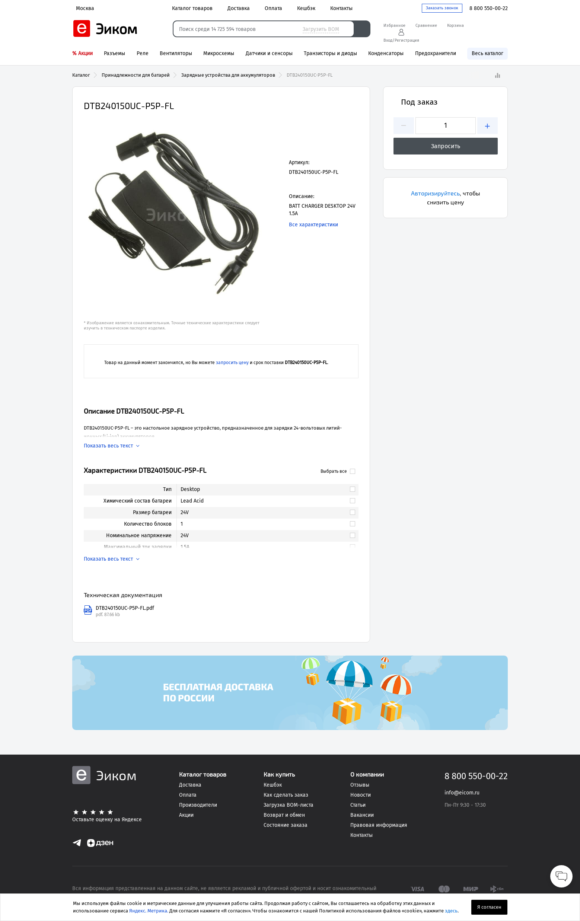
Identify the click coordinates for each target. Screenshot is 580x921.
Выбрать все (338, 471)
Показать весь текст (108, 446)
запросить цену (232, 362)
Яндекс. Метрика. (148, 911)
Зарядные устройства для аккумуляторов (228, 75)
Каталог (81, 75)
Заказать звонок (442, 8)
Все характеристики (313, 225)
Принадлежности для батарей (136, 75)
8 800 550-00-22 (488, 8)
